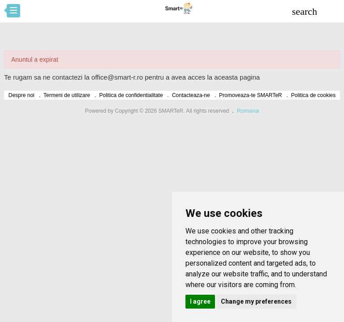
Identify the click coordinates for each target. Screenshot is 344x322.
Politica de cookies (313, 95)
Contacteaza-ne (191, 95)
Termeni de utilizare (66, 95)
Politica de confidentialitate (131, 95)
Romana (248, 110)
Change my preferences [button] (256, 301)
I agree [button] (200, 301)
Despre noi (21, 95)
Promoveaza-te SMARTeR (250, 95)
